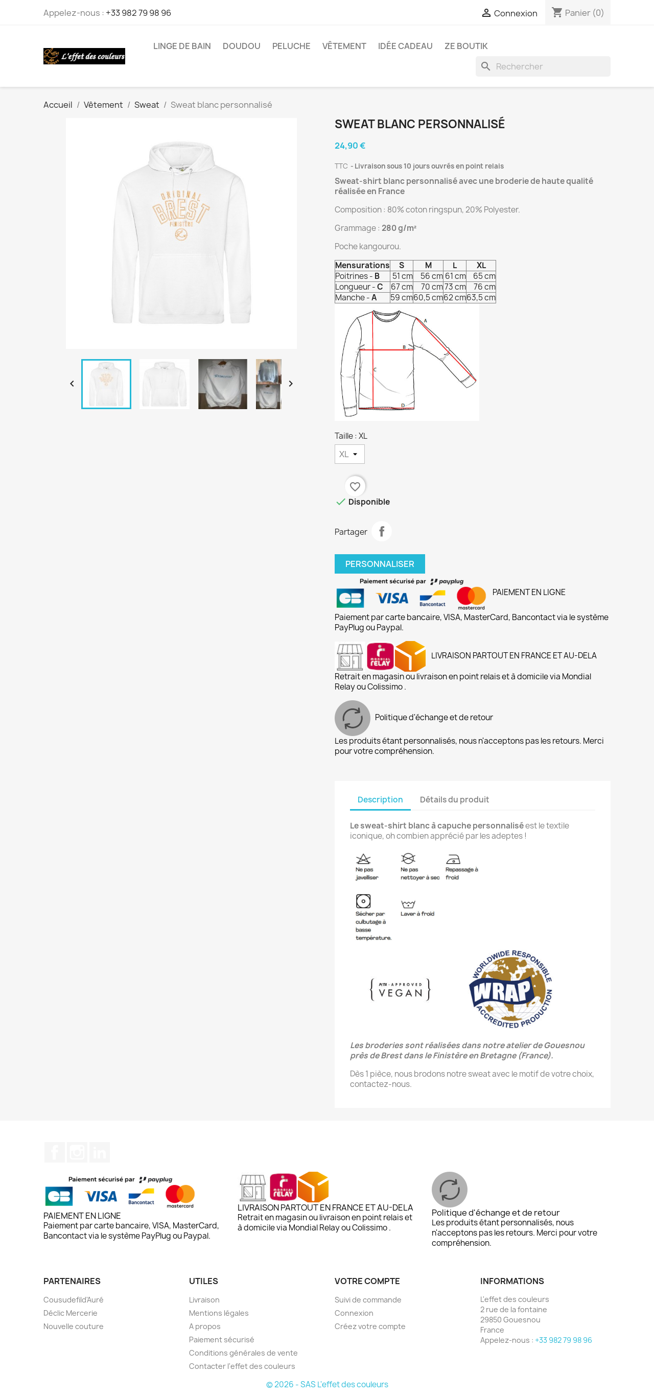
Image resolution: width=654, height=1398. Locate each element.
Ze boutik (466, 46)
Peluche (291, 46)
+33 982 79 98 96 (138, 12)
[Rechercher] (543, 66)
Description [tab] (380, 799)
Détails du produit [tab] (454, 799)
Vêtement (344, 46)
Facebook (54, 1152)
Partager (381, 531)
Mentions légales (219, 1313)
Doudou (242, 46)
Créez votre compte (370, 1326)
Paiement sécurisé (221, 1339)
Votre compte (367, 1281)
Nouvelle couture (73, 1326)
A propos (205, 1326)
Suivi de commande (368, 1300)
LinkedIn (99, 1152)
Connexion (354, 1313)
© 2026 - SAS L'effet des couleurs (327, 1384)
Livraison (204, 1300)
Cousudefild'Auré (73, 1300)
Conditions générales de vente (243, 1353)
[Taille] (350, 454)
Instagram (77, 1152)
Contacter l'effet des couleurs (242, 1366)
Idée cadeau (405, 46)
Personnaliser (380, 564)
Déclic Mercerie (70, 1313)
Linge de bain (182, 46)
